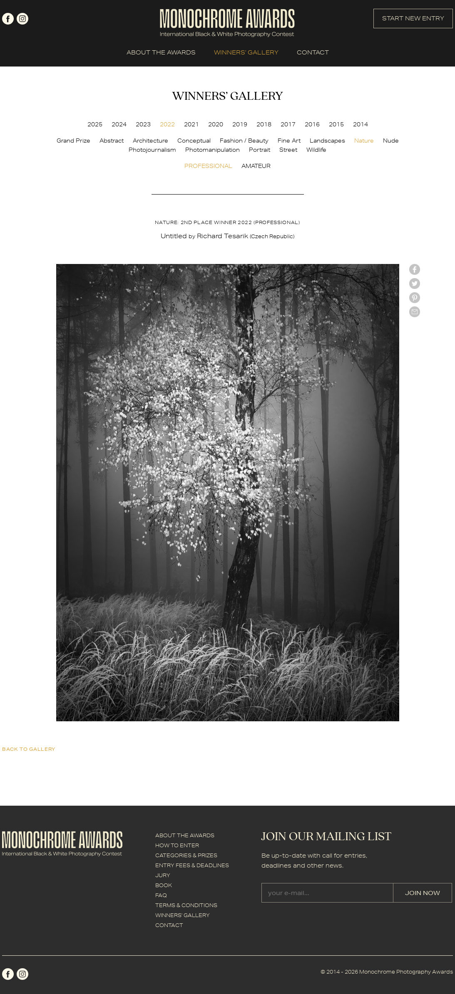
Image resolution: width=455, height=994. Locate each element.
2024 (119, 124)
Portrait (259, 149)
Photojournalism (152, 149)
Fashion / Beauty (244, 140)
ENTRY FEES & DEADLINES (192, 865)
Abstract (111, 140)
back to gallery (28, 749)
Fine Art (289, 140)
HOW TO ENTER (177, 845)
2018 (263, 124)
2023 (143, 124)
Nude (391, 140)
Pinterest (414, 297)
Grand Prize (73, 140)
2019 (239, 124)
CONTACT (313, 52)
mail (414, 311)
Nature (364, 140)
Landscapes (327, 140)
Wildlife (316, 149)
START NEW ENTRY (413, 18)
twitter (414, 283)
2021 (191, 124)
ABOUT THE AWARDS (161, 52)
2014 (360, 124)
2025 (94, 124)
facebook (8, 19)
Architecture (150, 140)
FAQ (161, 895)
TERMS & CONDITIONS (186, 905)
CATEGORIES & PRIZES (186, 855)
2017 (288, 124)
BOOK (163, 885)
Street (288, 149)
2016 (312, 124)
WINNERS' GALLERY (246, 52)
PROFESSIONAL (208, 166)
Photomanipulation (212, 149)
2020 (215, 124)
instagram (22, 19)
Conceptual (194, 140)
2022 (167, 124)
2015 (336, 124)
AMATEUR (256, 166)
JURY (162, 875)
